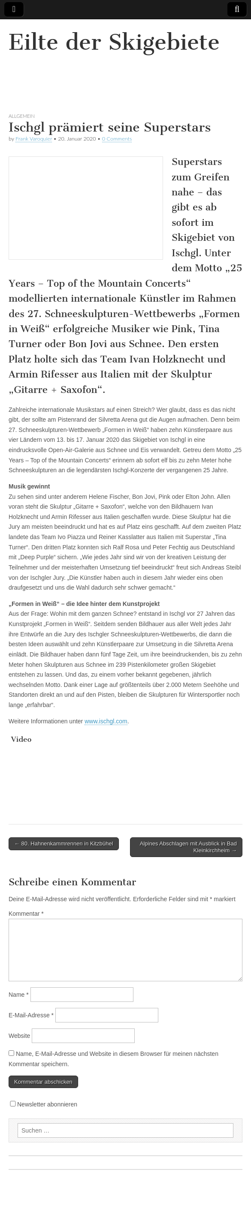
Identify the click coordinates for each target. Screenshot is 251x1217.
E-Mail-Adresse (31, 1015)
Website (19, 1035)
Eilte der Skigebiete (114, 42)
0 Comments (117, 138)
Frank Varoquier (33, 138)
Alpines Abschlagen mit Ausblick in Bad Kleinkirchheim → (188, 847)
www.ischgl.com (106, 721)
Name (19, 994)
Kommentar (26, 913)
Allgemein (22, 116)
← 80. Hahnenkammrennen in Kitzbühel (63, 843)
